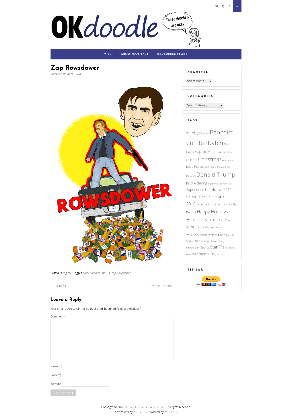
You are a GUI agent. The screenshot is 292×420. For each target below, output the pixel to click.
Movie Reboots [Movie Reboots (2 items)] (221, 227)
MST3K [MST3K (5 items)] (192, 234)
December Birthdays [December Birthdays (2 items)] (214, 167)
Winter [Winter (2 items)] (220, 254)
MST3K (106, 273)
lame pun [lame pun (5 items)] (195, 227)
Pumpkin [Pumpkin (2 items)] (230, 235)
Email (55, 375)
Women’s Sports (163, 286)
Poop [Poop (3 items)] (221, 235)
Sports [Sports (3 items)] (204, 247)
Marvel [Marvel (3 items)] (209, 227)
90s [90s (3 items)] (188, 133)
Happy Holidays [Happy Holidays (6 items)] (212, 211)
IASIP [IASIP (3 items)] (216, 220)
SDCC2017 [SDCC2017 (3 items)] (193, 241)
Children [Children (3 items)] (191, 160)
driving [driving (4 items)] (202, 183)
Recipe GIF (59, 286)
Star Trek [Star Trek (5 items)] (218, 247)
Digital (67, 273)
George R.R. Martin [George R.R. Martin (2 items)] (219, 204)
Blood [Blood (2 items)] (226, 144)
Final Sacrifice (91, 273)
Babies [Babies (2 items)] (206, 133)
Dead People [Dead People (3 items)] (195, 167)
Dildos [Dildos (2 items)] (227, 167)
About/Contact (135, 54)
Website (56, 383)
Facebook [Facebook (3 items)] (203, 204)
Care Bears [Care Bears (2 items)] (227, 152)
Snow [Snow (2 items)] (203, 241)
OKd (79, 73)
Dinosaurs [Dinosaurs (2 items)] (191, 176)
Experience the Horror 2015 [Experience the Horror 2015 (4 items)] (209, 189)
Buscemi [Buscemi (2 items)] (190, 152)
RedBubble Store (172, 54)
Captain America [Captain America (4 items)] (208, 151)
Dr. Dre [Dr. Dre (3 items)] (191, 183)
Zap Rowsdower (121, 273)
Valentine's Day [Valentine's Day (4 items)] (204, 253)
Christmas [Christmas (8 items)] (210, 159)
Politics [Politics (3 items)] (212, 235)
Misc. (107, 54)
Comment (58, 316)
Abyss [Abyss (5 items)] (197, 133)
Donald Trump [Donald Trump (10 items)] (215, 174)
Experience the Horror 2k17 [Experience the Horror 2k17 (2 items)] (221, 183)
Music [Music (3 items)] (203, 235)
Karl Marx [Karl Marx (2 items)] (225, 220)
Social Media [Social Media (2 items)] (212, 241)
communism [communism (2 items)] (228, 160)
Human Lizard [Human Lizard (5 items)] (199, 219)
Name (55, 366)
